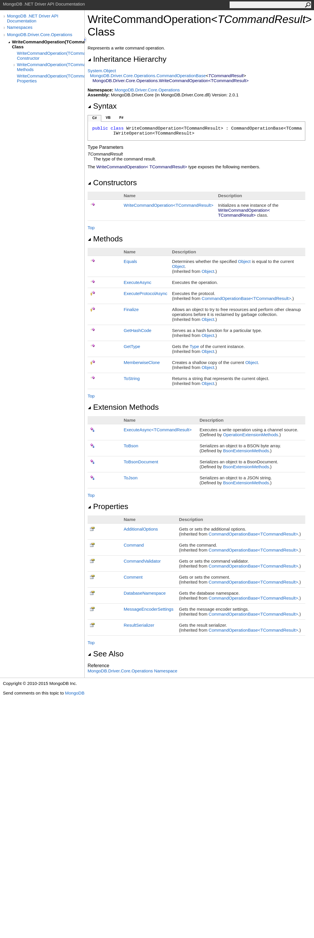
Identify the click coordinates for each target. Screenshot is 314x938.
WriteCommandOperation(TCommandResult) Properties (50, 78)
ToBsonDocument (141, 461)
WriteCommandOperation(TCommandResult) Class (48, 44)
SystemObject (102, 70)
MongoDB (74, 692)
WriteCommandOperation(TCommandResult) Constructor (50, 56)
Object (244, 261)
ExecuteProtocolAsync (145, 293)
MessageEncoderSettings (148, 609)
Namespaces (20, 27)
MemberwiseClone (142, 362)
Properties (108, 506)
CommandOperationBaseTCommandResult (246, 298)
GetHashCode (137, 330)
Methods (105, 238)
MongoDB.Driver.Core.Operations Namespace (132, 670)
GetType (132, 346)
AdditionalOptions (141, 529)
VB (108, 118)
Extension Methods (123, 407)
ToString (132, 378)
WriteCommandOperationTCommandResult (168, 205)
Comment (133, 577)
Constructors (112, 182)
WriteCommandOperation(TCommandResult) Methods (50, 67)
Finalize (131, 309)
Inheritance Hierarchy (127, 59)
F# (121, 118)
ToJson (131, 477)
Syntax (102, 106)
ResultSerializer (139, 625)
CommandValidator (142, 561)
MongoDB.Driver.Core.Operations (39, 34)
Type (194, 346)
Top (91, 227)
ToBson (131, 445)
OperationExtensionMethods (250, 434)
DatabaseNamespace (145, 593)
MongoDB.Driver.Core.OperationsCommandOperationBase (148, 75)
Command (134, 545)
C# (94, 118)
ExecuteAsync (137, 282)
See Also (106, 653)
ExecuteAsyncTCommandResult (157, 429)
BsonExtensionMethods (246, 450)
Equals (130, 261)
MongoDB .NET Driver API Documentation (32, 18)
